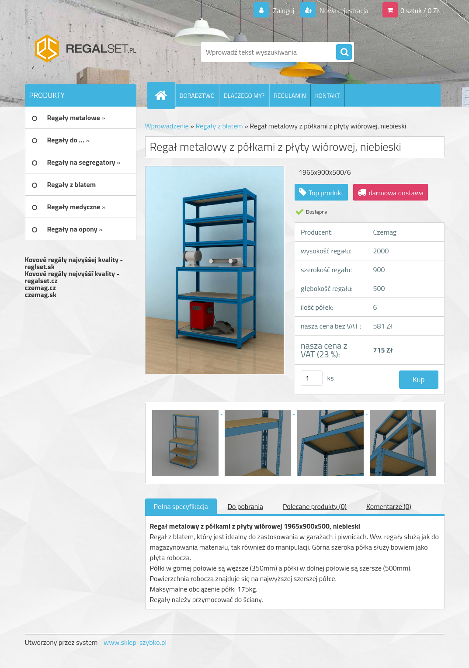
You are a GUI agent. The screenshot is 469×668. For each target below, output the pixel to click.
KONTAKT (327, 95)
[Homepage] (165, 95)
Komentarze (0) (388, 506)
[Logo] (85, 52)
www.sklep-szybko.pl (135, 642)
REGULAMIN (290, 95)
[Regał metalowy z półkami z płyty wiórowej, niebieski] (186, 411)
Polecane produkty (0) (315, 506)
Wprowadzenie (167, 126)
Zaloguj (283, 10)
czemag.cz (40, 287)
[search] (344, 52)
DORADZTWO (197, 95)
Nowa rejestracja (343, 10)
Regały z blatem (219, 126)
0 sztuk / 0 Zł (419, 10)
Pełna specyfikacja (181, 506)
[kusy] (312, 378)
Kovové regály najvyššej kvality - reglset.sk (74, 263)
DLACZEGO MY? (244, 95)
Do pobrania (245, 506)
